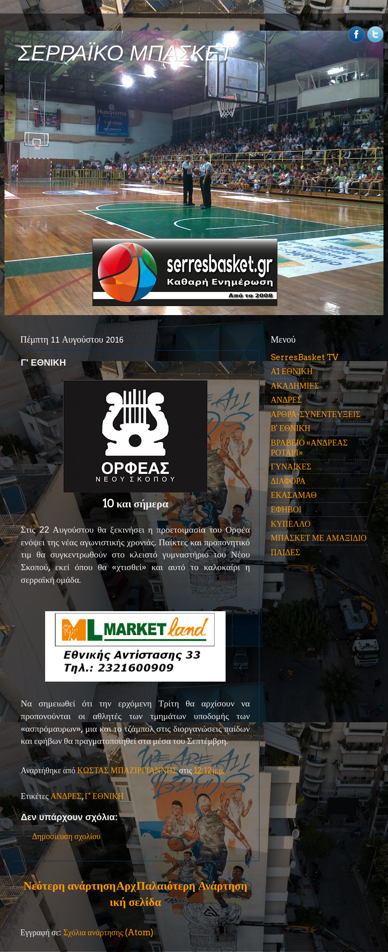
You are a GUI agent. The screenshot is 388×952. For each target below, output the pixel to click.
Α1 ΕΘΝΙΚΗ (292, 371)
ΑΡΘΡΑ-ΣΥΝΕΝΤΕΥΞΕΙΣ (315, 414)
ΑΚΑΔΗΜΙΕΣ (295, 385)
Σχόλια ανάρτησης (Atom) (108, 932)
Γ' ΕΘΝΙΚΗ (104, 796)
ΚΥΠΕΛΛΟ (290, 524)
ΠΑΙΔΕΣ (285, 552)
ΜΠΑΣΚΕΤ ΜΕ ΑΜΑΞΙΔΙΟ (319, 538)
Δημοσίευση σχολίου (66, 836)
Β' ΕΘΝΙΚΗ (290, 428)
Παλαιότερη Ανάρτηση (191, 885)
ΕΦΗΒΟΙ (286, 509)
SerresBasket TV (304, 357)
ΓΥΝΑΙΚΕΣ (291, 466)
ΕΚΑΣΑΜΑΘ (294, 495)
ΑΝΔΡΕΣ (66, 796)
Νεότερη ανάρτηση (69, 885)
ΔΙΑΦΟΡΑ (288, 481)
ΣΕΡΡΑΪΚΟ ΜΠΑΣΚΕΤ (125, 53)
